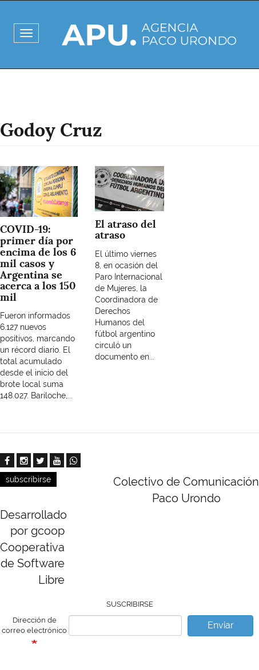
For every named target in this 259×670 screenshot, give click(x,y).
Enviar (221, 625)
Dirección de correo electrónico (34, 625)
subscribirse (28, 479)
